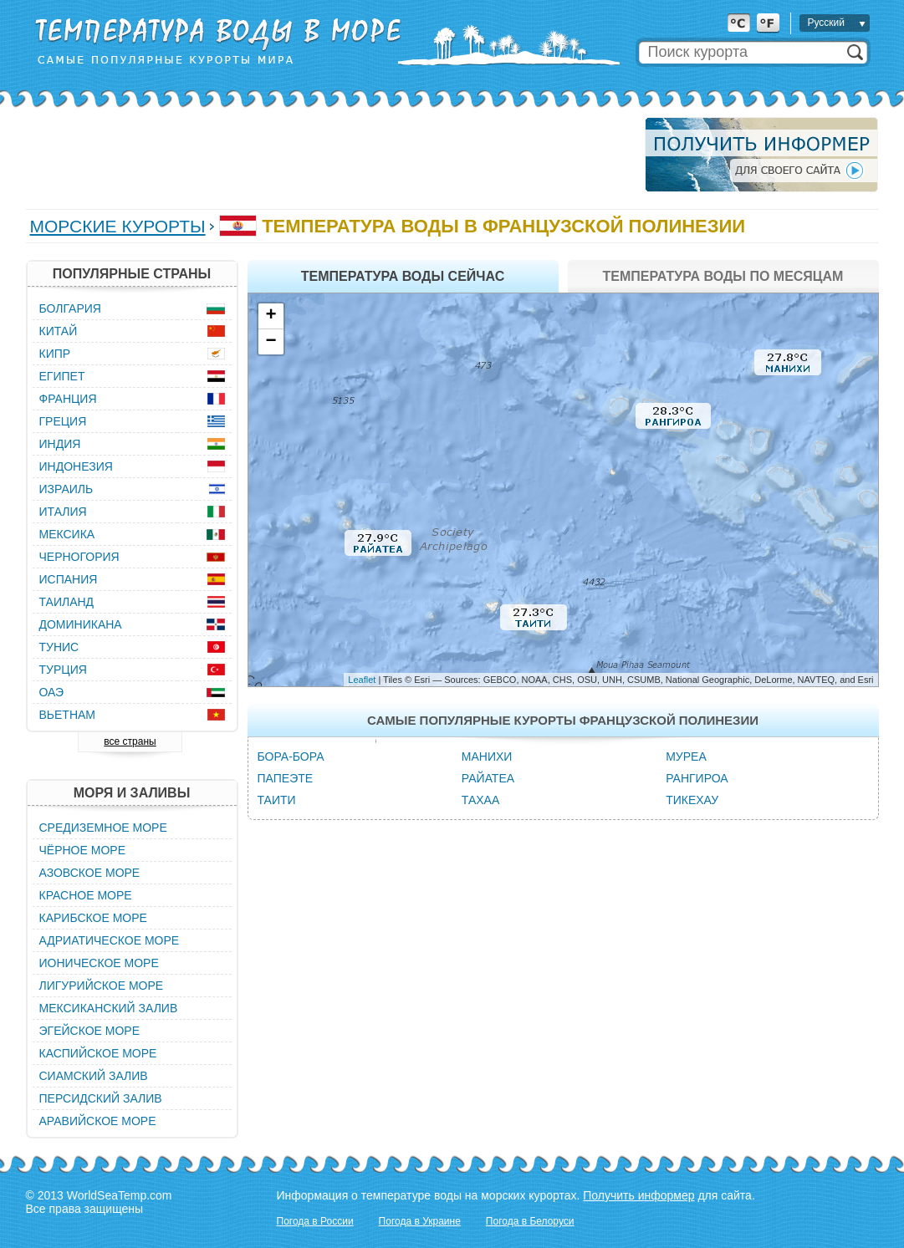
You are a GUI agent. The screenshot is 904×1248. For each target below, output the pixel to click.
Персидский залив (100, 1098)
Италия (63, 511)
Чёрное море (82, 850)
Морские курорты (118, 226)
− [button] (270, 341)
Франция (68, 398)
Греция (63, 421)
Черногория (79, 556)
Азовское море (89, 872)
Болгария (70, 308)
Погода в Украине (420, 1221)
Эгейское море (89, 1030)
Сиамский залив (93, 1075)
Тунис (59, 647)
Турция (63, 669)
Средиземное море (103, 827)
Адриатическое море (109, 940)
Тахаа (480, 800)
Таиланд (66, 602)
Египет (62, 376)
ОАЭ (51, 692)
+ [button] (270, 316)
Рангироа (697, 778)
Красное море (85, 895)
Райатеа (488, 778)
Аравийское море (97, 1121)
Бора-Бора (291, 756)
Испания (68, 579)
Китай (58, 331)
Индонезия (76, 466)
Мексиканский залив (108, 1008)
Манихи (487, 756)
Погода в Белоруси (530, 1221)
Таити (277, 800)
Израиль (66, 489)
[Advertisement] (330, 154)
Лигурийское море (101, 985)
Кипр (55, 353)
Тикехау (692, 800)
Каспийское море (98, 1053)
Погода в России (315, 1221)
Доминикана (80, 624)
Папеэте (286, 778)
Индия (60, 444)
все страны (130, 741)
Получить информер (638, 1195)
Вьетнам (67, 714)
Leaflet (361, 680)
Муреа (686, 756)
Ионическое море (99, 963)
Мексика (67, 534)
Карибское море (93, 918)
